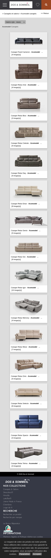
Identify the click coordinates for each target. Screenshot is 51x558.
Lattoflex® (7, 498)
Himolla (6, 495)
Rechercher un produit (12, 514)
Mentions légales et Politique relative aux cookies (23, 536)
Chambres (7, 504)
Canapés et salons (11, 14)
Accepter (37, 554)
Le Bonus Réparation (11, 523)
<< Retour (45, 13)
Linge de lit (7, 507)
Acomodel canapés (28, 14)
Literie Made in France (12, 501)
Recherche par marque (12, 517)
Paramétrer (24, 554)
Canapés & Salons (10, 489)
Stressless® (8, 492)
